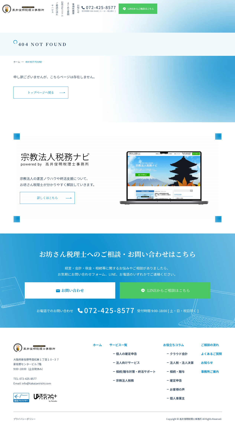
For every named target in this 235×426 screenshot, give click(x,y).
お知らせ (150, 9)
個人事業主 (177, 398)
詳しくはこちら (47, 198)
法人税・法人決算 (182, 362)
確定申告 (176, 380)
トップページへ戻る (40, 92)
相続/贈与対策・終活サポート (136, 371)
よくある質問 (123, 9)
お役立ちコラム (107, 9)
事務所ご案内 (210, 371)
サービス (76, 9)
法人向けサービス (128, 362)
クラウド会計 (179, 353)
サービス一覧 (118, 344)
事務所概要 (138, 9)
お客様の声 (177, 389)
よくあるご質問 (211, 353)
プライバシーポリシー (24, 419)
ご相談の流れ (90, 9)
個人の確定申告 (126, 353)
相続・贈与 (177, 371)
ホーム (16, 61)
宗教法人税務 (125, 380)
